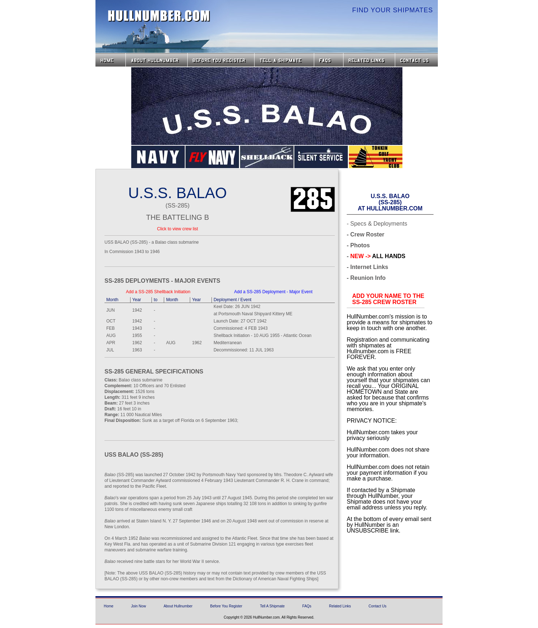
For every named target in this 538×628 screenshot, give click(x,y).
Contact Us (417, 60)
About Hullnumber (177, 606)
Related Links (369, 60)
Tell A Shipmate (272, 606)
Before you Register (221, 60)
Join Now (138, 606)
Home (110, 60)
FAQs (328, 60)
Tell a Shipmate (284, 60)
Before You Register (226, 606)
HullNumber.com (159, 16)
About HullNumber (156, 60)
